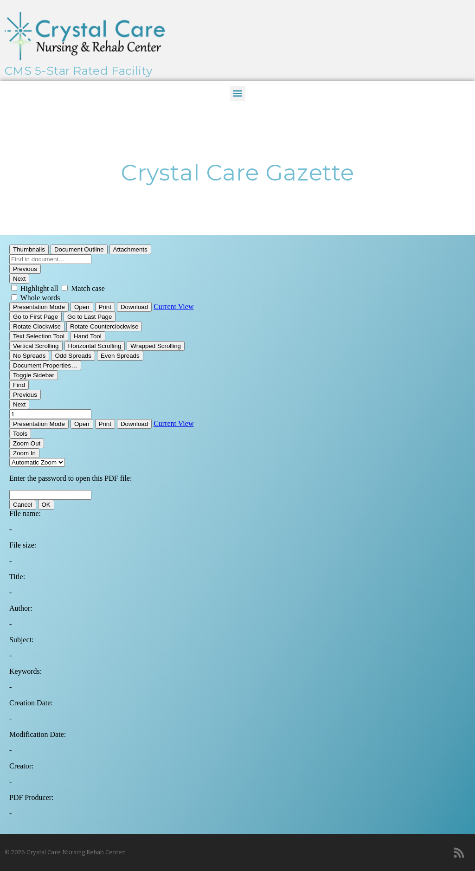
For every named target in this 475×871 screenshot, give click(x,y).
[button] (237, 93)
